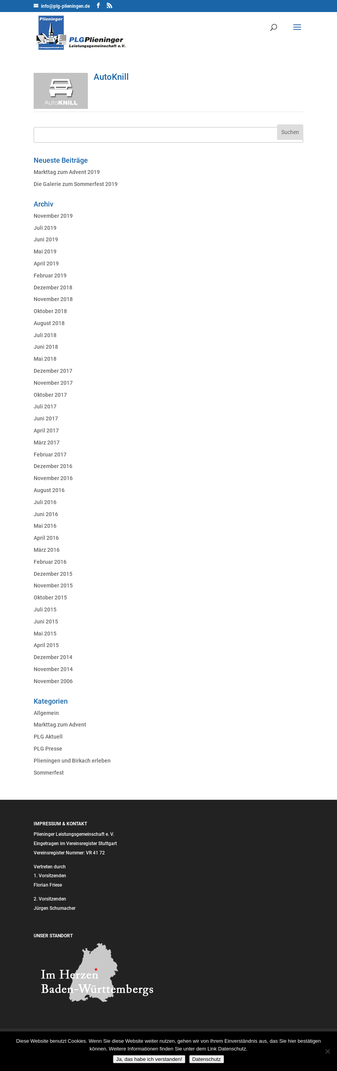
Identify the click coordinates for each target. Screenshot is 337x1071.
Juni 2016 (46, 514)
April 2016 (46, 538)
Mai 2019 (45, 251)
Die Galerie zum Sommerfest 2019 (76, 184)
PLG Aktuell (48, 737)
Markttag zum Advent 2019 (67, 172)
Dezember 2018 (53, 287)
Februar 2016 (50, 562)
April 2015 (46, 645)
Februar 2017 (50, 454)
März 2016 (47, 550)
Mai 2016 (45, 526)
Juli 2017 (45, 406)
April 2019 (46, 263)
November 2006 (53, 681)
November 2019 (53, 216)
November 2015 (53, 585)
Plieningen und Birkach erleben (72, 761)
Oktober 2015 (50, 597)
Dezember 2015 (53, 574)
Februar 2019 (50, 275)
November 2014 (53, 669)
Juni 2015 (46, 621)
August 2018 (49, 323)
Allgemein (46, 713)
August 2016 (49, 490)
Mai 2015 (45, 633)
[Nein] (327, 1051)
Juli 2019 (45, 228)
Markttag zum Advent (60, 724)
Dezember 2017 (53, 371)
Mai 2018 (45, 359)
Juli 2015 (45, 609)
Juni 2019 (46, 239)
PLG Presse (48, 749)
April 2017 (46, 430)
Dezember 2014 (53, 657)
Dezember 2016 (53, 466)
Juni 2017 (46, 418)
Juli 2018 (45, 335)
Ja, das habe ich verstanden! (149, 1059)
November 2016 (53, 478)
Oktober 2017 (50, 395)
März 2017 (47, 442)
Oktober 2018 (50, 311)
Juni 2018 (46, 347)
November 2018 (53, 299)
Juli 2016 (45, 502)
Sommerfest (49, 773)
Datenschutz (206, 1059)
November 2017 (53, 383)
